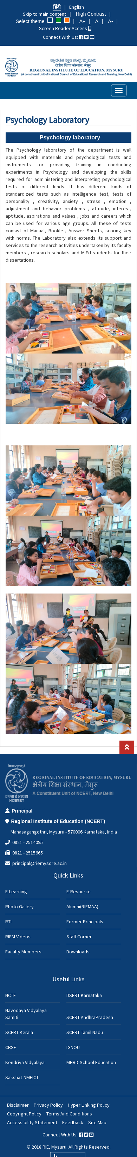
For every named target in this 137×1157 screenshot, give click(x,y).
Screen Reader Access (65, 28)
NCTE (10, 995)
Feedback (72, 1122)
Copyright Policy (24, 1114)
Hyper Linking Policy (89, 1105)
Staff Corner (79, 936)
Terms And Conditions (69, 1114)
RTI (8, 921)
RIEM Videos (18, 936)
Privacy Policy (48, 1105)
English (76, 7)
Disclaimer (18, 1105)
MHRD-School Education (91, 1062)
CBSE (10, 1047)
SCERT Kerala (19, 1032)
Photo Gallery (19, 906)
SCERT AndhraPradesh (89, 1017)
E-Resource (78, 891)
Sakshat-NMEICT (22, 1077)
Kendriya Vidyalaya (25, 1062)
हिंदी (57, 7)
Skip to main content (44, 14)
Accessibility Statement (32, 1122)
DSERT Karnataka (84, 995)
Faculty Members (23, 951)
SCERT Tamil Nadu (84, 1032)
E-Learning (16, 891)
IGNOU (73, 1047)
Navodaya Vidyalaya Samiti (26, 1013)
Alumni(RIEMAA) (82, 906)
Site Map (97, 1122)
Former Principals (84, 921)
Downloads (78, 951)
